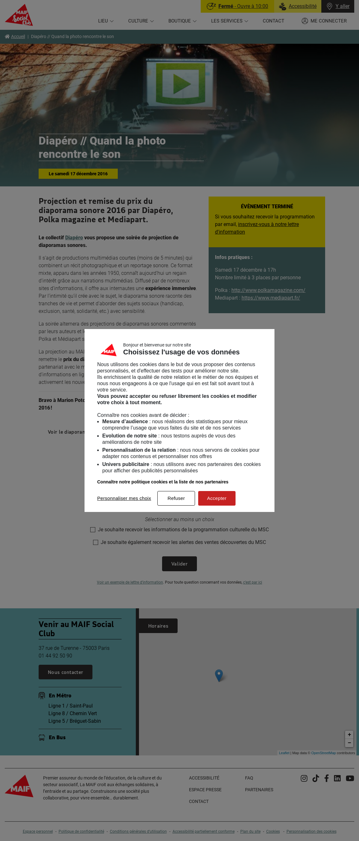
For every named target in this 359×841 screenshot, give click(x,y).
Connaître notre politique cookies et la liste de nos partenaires (163, 481)
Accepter (217, 498)
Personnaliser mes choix (124, 498)
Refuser (176, 498)
